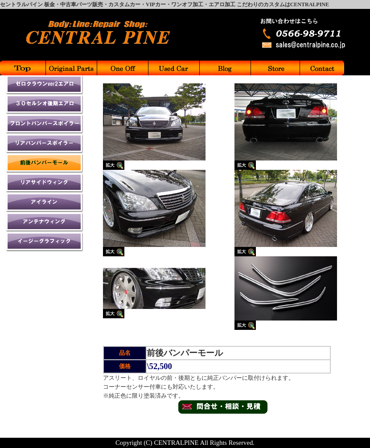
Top (22, 68)
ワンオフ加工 (122, 68)
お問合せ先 (321, 68)
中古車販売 (173, 68)
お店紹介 (274, 68)
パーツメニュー (70, 68)
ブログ (224, 68)
